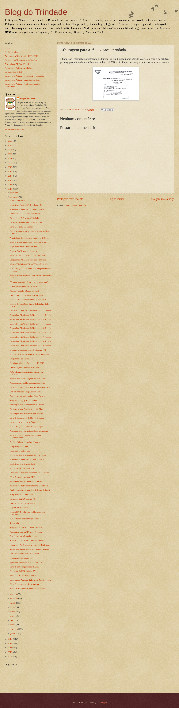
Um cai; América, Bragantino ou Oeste (25, 392)
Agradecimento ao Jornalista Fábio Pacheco (27, 396)
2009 (10, 656)
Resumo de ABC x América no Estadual (21, 60)
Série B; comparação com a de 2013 (24, 567)
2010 (10, 652)
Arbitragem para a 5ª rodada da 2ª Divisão (27, 405)
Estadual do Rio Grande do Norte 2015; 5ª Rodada (30, 328)
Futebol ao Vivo (11, 52)
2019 (10, 167)
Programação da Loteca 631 (21, 446)
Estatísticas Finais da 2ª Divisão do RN (26, 205)
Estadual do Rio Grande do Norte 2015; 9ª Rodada (30, 346)
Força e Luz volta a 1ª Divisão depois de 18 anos (29, 354)
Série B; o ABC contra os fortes (23, 422)
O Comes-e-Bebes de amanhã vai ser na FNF (28, 350)
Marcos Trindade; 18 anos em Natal (24, 291)
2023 (10, 150)
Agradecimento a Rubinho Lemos (23, 536)
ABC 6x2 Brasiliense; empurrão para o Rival (28, 299)
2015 (10, 184)
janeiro (13, 633)
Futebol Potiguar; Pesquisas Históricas (25, 442)
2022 (10, 154)
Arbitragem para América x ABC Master (26, 413)
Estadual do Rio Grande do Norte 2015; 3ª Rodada (30, 319)
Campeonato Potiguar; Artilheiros (18, 68)
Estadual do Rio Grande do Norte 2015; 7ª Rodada (30, 337)
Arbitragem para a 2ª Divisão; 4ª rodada (26, 481)
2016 (10, 180)
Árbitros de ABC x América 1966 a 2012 (21, 56)
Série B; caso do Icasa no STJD (23, 477)
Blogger (104, 702)
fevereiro (14, 629)
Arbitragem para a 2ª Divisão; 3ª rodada (26, 532)
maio (12, 616)
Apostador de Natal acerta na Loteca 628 (26, 562)
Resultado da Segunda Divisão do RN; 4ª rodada (29, 473)
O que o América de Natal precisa (23, 251)
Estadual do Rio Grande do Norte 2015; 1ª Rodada (30, 311)
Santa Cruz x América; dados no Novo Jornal (28, 588)
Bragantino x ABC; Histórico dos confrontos (28, 260)
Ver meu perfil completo (15, 129)
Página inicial (116, 198)
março (13, 625)
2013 (10, 639)
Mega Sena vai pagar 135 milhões (23, 400)
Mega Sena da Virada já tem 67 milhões (26, 527)
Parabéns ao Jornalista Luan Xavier (24, 554)
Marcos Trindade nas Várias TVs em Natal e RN (29, 264)
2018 (10, 171)
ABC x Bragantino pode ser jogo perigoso (27, 426)
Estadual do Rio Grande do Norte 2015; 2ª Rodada (30, 315)
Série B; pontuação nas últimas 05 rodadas (27, 540)
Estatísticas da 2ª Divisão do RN (23, 464)
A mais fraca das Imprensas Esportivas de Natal (29, 238)
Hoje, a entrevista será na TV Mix (23, 247)
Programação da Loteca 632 (21, 359)
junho (12, 612)
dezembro (14, 192)
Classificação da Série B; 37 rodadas (25, 367)
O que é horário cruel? (19, 507)
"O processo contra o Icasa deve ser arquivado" (29, 282)
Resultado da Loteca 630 (20, 451)
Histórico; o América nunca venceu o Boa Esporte (30, 545)
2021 (10, 158)
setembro (14, 598)
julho (12, 607)
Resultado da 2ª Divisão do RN (22, 503)
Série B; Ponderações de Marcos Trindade (27, 418)
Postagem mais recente (70, 198)
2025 (10, 141)
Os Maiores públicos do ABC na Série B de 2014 (30, 387)
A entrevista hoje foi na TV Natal (23, 286)
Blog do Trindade (36, 12)
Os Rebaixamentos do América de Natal (26, 222)
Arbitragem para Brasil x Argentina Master (27, 409)
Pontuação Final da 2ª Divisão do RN (25, 214)
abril (12, 620)
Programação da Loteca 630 (21, 494)
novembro (14, 197)
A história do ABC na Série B (17, 64)
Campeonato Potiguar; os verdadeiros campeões (24, 76)
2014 (10, 189)
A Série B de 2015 (17, 200)
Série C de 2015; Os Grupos (21, 227)
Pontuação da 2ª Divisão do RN (23, 468)
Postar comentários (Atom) (75, 205)
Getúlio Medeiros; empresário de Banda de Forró (30, 490)
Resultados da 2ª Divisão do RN (23, 575)
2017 (10, 176)
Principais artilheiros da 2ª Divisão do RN (27, 209)
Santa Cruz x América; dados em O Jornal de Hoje (30, 580)
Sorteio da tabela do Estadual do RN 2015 (27, 363)
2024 (10, 145)
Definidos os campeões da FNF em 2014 (26, 295)
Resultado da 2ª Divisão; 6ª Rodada (24, 218)
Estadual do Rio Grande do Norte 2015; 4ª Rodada (30, 324)
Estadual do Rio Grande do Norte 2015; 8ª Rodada (30, 341)
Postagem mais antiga (161, 198)
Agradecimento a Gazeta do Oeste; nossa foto (28, 242)
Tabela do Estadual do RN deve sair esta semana (29, 549)
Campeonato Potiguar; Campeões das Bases (22, 80)
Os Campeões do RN (13, 72)
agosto (13, 603)
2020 (10, 163)
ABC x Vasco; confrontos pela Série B (25, 519)
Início (7, 48)
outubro (13, 594)
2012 (10, 643)
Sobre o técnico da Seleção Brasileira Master (28, 379)
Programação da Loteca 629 (21, 558)
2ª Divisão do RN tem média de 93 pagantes (28, 455)
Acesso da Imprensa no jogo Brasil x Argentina (29, 431)
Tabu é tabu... (15, 523)
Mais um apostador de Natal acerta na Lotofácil (29, 486)
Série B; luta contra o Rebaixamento (24, 584)
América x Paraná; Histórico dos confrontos (28, 255)
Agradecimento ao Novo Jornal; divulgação (27, 383)
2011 (10, 648)
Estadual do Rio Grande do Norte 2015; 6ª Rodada (30, 332)
